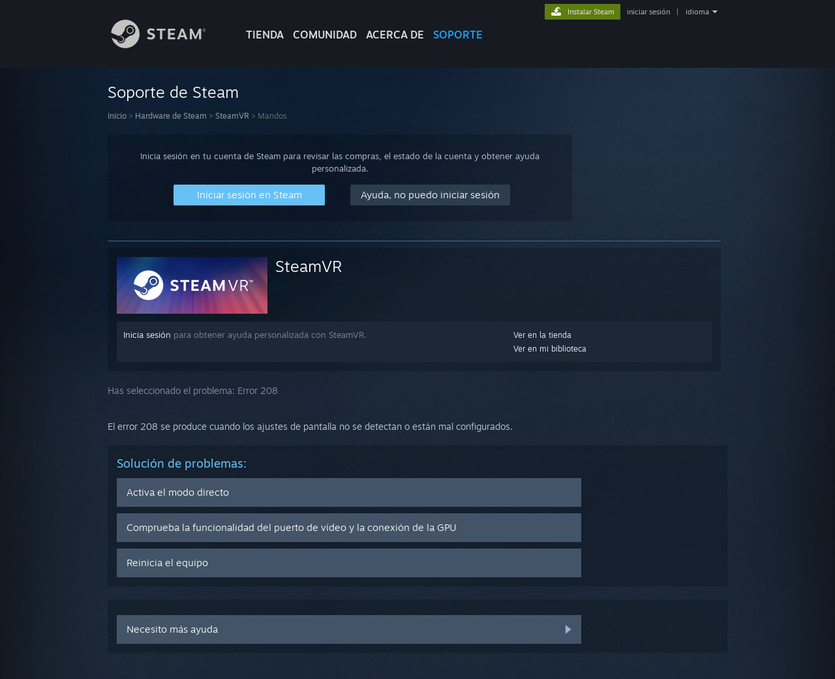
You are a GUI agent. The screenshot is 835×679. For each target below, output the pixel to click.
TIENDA (265, 34)
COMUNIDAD (325, 34)
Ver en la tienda (542, 335)
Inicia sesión (147, 334)
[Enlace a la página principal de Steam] (168, 44)
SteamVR (232, 116)
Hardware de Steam (171, 116)
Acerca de (395, 34)
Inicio (117, 116)
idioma (697, 11)
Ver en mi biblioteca (549, 349)
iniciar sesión (648, 11)
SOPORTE (458, 34)
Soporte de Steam (173, 92)
